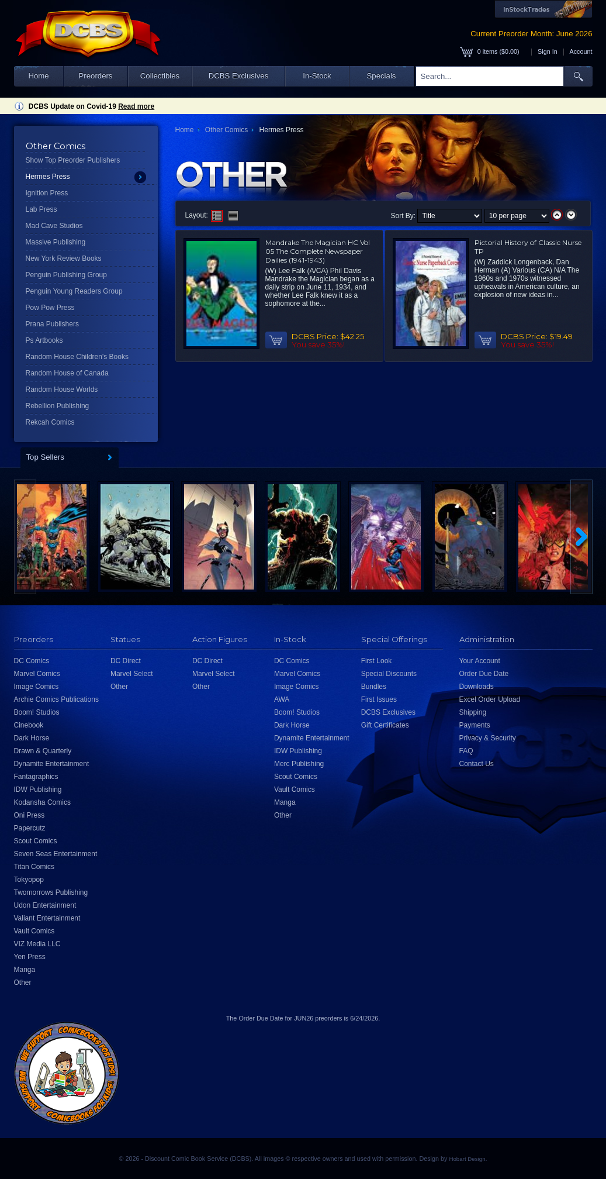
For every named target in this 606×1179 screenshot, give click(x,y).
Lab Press (41, 209)
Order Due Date (484, 674)
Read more (136, 106)
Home (38, 75)
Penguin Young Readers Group (74, 291)
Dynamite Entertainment (51, 764)
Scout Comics (35, 841)
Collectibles (159, 75)
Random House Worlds (62, 389)
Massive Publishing (56, 242)
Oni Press (29, 815)
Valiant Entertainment (47, 918)
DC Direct (125, 661)
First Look (376, 661)
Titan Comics (34, 867)
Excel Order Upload (490, 699)
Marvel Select (131, 674)
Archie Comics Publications (56, 699)
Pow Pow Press (50, 308)
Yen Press (30, 957)
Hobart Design (467, 1159)
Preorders (96, 75)
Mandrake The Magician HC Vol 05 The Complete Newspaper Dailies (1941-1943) (317, 251)
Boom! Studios (37, 712)
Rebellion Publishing (57, 406)
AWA (281, 699)
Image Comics (36, 686)
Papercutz (30, 828)
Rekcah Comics (50, 422)
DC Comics (32, 661)
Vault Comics (34, 931)
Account (580, 51)
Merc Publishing (299, 764)
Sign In (547, 51)
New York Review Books (64, 258)
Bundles (373, 686)
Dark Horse (32, 738)
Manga (25, 970)
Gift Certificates (385, 725)
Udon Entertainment (45, 905)
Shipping (473, 712)
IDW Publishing (38, 789)
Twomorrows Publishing (51, 892)
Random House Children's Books (77, 357)
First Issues (379, 699)
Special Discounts (389, 674)
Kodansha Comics (42, 802)
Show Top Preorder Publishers (73, 160)
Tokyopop (29, 879)
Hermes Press (48, 177)
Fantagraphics (36, 777)
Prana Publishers (52, 324)
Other (23, 982)
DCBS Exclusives (239, 75)
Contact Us (476, 764)
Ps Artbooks (44, 340)
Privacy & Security (487, 738)
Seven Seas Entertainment (56, 854)
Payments (474, 725)
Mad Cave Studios (54, 226)
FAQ (466, 751)
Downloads (476, 686)
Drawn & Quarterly (43, 751)
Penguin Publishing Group (66, 275)
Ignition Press (47, 193)
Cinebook (29, 725)
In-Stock (317, 75)
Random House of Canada (67, 373)
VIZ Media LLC (37, 944)
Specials (381, 75)
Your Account (479, 661)
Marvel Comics (37, 674)
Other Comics (226, 130)
